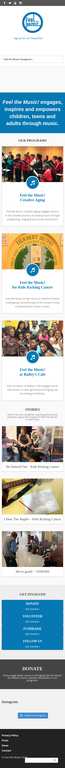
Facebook (53, 49)
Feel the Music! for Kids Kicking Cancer (32, 284)
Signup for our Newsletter (28, 38)
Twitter (61, 49)
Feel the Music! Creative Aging (32, 197)
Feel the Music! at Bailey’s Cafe (33, 372)
